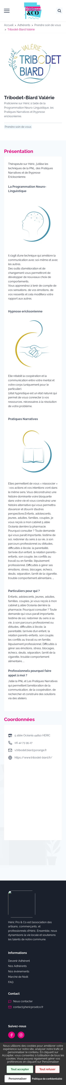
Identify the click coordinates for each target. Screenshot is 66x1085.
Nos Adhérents (17, 966)
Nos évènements (18, 971)
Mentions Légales (36, 1063)
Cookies (36, 1068)
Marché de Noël (18, 976)
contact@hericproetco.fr (28, 1007)
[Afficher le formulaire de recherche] (59, 11)
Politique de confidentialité (35, 1059)
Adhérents (23, 25)
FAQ (10, 982)
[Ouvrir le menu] (7, 10)
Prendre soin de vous (47, 25)
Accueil (8, 25)
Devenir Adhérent (19, 960)
